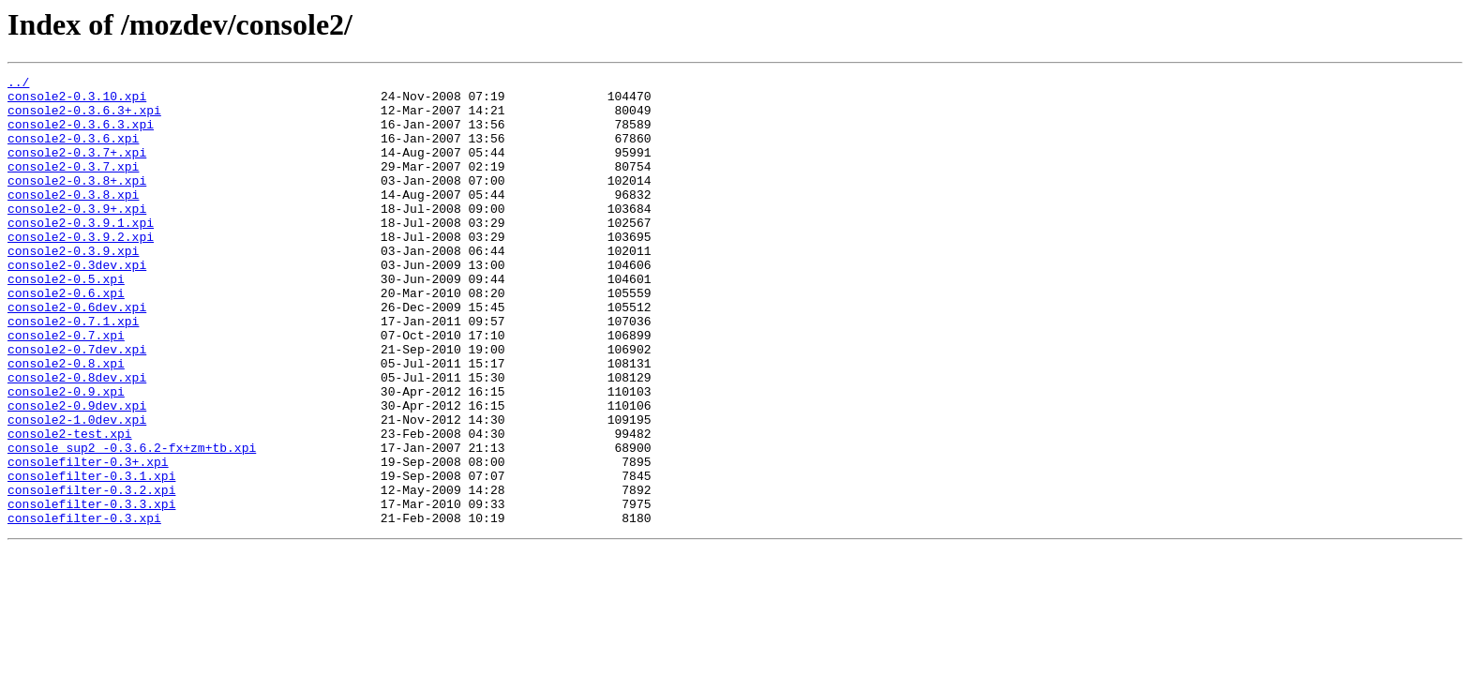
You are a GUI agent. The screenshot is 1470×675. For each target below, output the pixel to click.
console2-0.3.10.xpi (77, 101)
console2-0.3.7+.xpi (77, 168)
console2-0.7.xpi (66, 388)
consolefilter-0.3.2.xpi (91, 573)
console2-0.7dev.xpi (77, 405)
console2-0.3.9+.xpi (77, 236)
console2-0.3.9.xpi (73, 286)
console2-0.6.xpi (66, 337)
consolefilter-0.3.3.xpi (91, 590)
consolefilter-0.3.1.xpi (91, 556)
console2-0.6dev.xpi (77, 354)
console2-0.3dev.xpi (77, 303)
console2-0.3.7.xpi (73, 185)
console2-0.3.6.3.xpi (81, 135)
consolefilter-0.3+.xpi (88, 540)
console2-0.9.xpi (66, 455)
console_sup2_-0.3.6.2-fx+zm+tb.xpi (132, 523)
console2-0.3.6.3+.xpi (84, 118)
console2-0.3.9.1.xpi (81, 253)
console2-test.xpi (70, 506)
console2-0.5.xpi (66, 320)
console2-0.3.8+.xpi (77, 202)
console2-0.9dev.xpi (77, 472)
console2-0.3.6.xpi (73, 151)
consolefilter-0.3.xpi (84, 607)
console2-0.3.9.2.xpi (81, 270)
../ (18, 84)
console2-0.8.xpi (66, 421)
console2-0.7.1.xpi (73, 371)
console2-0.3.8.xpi (73, 219)
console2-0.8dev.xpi (77, 438)
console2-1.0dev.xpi (77, 489)
